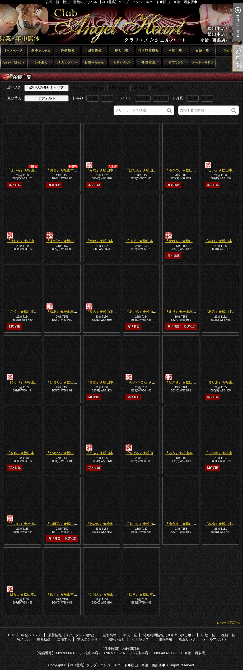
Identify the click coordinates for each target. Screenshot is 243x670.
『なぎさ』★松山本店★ (184, 382)
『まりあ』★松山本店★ (223, 382)
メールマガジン (202, 63)
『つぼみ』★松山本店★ (65, 524)
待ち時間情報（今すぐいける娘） (148, 51)
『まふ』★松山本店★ (103, 453)
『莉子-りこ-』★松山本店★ (147, 382)
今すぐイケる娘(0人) (88, 88)
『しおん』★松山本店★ (105, 594)
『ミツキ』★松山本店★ (223, 453)
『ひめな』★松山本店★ (65, 453)
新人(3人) (141, 88)
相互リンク (175, 63)
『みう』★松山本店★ (182, 453)
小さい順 (142, 98)
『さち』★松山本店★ (24, 453)
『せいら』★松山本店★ (25, 170)
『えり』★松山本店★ (182, 312)
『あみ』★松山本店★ (222, 312)
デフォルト (46, 98)
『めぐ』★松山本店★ (63, 594)
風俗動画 (13, 63)
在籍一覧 (202, 51)
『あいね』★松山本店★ (105, 524)
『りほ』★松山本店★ (142, 241)
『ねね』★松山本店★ (103, 241)
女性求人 (40, 63)
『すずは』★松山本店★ (65, 241)
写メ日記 (229, 51)
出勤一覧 (175, 51)
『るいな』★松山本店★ (144, 524)
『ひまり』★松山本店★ (65, 382)
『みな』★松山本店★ (103, 170)
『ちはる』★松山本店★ (144, 453)
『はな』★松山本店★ (24, 594)
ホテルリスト (121, 63)
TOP (13, 51)
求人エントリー (67, 63)
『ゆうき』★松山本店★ (184, 524)
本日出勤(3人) (119, 88)
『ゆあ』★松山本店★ (63, 312)
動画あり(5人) (163, 88)
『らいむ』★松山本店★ (25, 524)
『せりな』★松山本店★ (25, 241)
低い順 (92, 98)
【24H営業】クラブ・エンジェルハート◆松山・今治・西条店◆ (115, 665)
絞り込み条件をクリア (46, 88)
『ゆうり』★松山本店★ (25, 382)
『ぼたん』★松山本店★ (144, 170)
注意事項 (148, 63)
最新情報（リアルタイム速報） (67, 51)
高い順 (107, 98)
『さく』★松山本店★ (24, 312)
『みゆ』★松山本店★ (222, 524)
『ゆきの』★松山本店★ (184, 170)
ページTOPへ (229, 623)
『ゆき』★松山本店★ (142, 594)
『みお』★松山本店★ (222, 241)
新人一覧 (121, 51)
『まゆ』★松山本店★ (103, 382)
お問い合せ (94, 63)
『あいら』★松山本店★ (144, 312)
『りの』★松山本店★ (103, 312)
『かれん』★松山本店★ (184, 241)
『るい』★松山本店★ (222, 170)
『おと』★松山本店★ (63, 170)
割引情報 (94, 51)
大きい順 (161, 98)
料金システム (40, 51)
